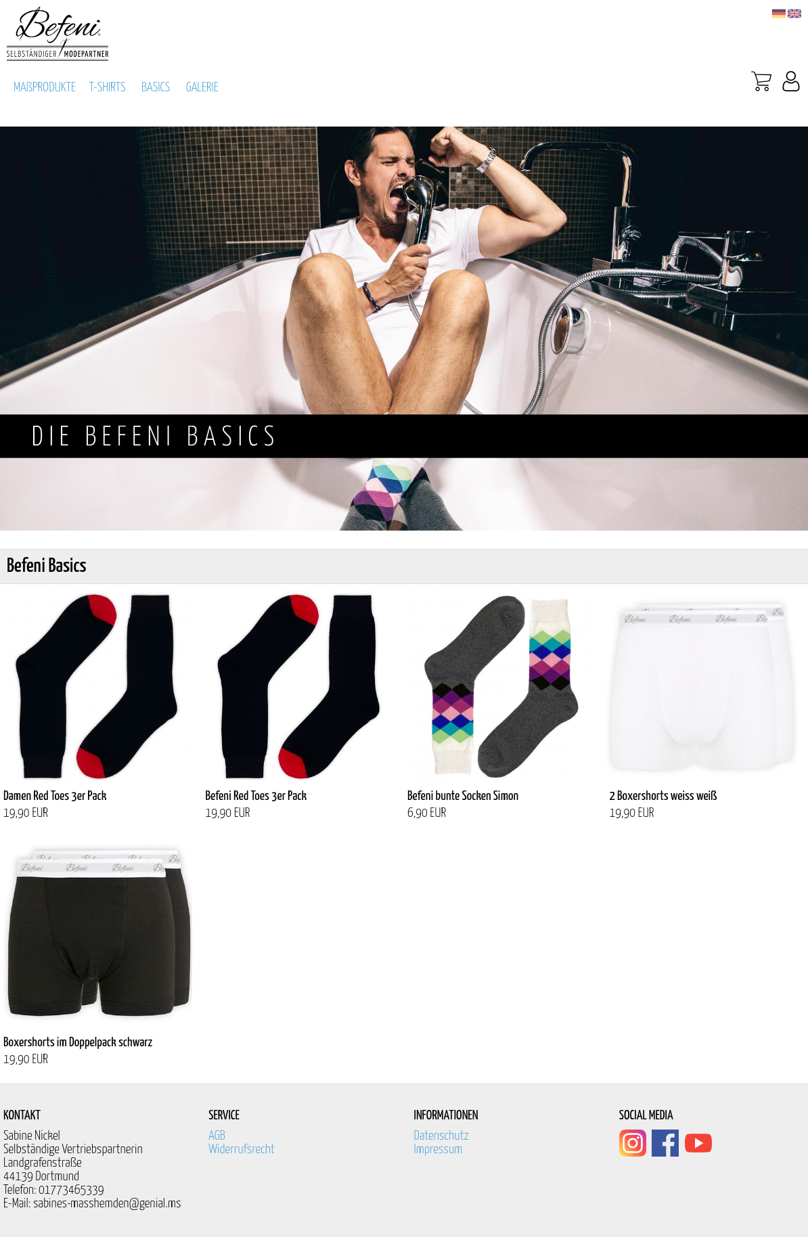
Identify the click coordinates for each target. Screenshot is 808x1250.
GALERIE (202, 87)
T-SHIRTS (107, 87)
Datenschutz (442, 1136)
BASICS (155, 87)
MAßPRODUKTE (45, 87)
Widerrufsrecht (241, 1149)
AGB (216, 1136)
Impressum (438, 1149)
